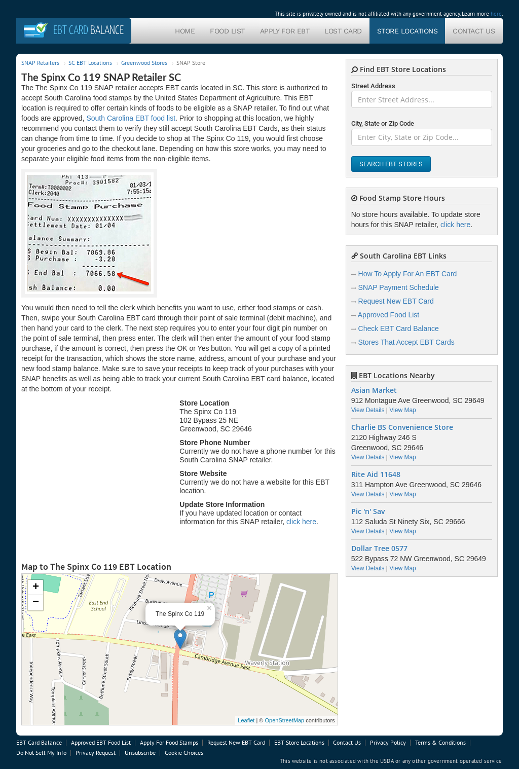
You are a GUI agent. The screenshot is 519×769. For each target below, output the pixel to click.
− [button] (35, 602)
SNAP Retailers (40, 62)
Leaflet (246, 720)
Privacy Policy (388, 742)
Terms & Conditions (440, 742)
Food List (227, 31)
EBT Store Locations (299, 742)
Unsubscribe (140, 752)
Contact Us (474, 31)
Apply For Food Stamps (169, 742)
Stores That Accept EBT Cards (406, 342)
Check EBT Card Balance (398, 328)
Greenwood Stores (144, 62)
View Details (368, 410)
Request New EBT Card (396, 301)
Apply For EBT (285, 31)
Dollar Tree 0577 (379, 548)
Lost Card (343, 31)
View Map (402, 410)
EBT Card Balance (39, 742)
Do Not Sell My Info (41, 752)
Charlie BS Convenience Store (402, 427)
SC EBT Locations (90, 62)
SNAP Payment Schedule (398, 287)
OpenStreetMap (284, 720)
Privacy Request (96, 752)
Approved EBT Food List (101, 742)
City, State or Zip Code (382, 123)
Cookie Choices (184, 752)
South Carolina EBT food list (130, 118)
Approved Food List (388, 315)
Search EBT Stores (391, 164)
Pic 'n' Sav (368, 511)
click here (301, 522)
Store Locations (407, 31)
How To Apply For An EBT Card (407, 274)
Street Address (373, 86)
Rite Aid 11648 (375, 474)
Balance (88, 30)
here (496, 13)
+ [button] (35, 587)
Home (185, 31)
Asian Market (374, 390)
